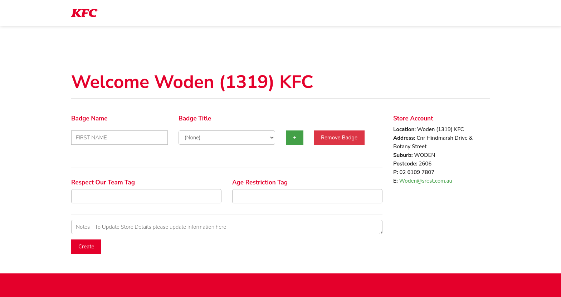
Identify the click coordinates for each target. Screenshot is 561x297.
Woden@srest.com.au (425, 180)
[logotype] (84, 13)
